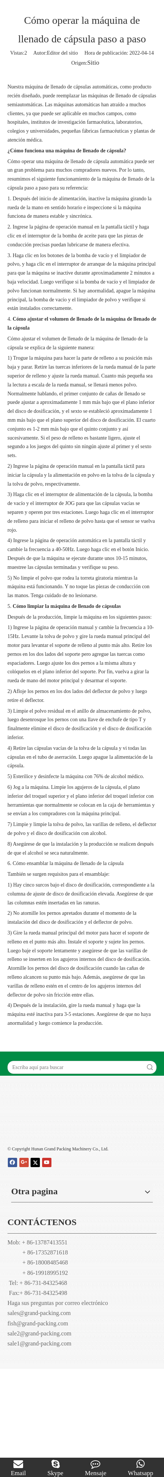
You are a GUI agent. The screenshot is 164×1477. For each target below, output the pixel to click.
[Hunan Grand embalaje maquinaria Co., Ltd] (82, 1125)
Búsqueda (150, 1067)
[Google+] (24, 1162)
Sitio (93, 62)
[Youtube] (46, 1162)
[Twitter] (35, 1162)
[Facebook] (12, 1162)
